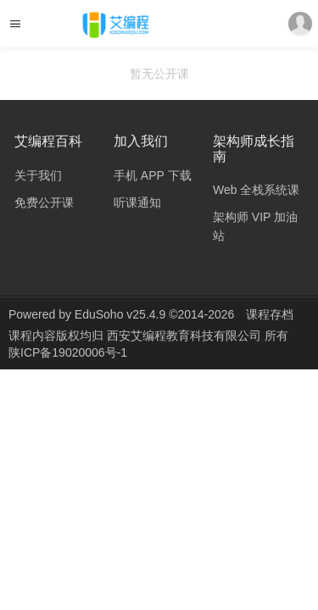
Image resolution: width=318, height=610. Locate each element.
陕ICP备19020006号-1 (67, 352)
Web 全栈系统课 (256, 190)
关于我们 (38, 175)
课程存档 (269, 314)
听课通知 (137, 202)
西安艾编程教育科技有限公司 (186, 335)
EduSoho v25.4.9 (120, 314)
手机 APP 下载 (153, 175)
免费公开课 (44, 202)
